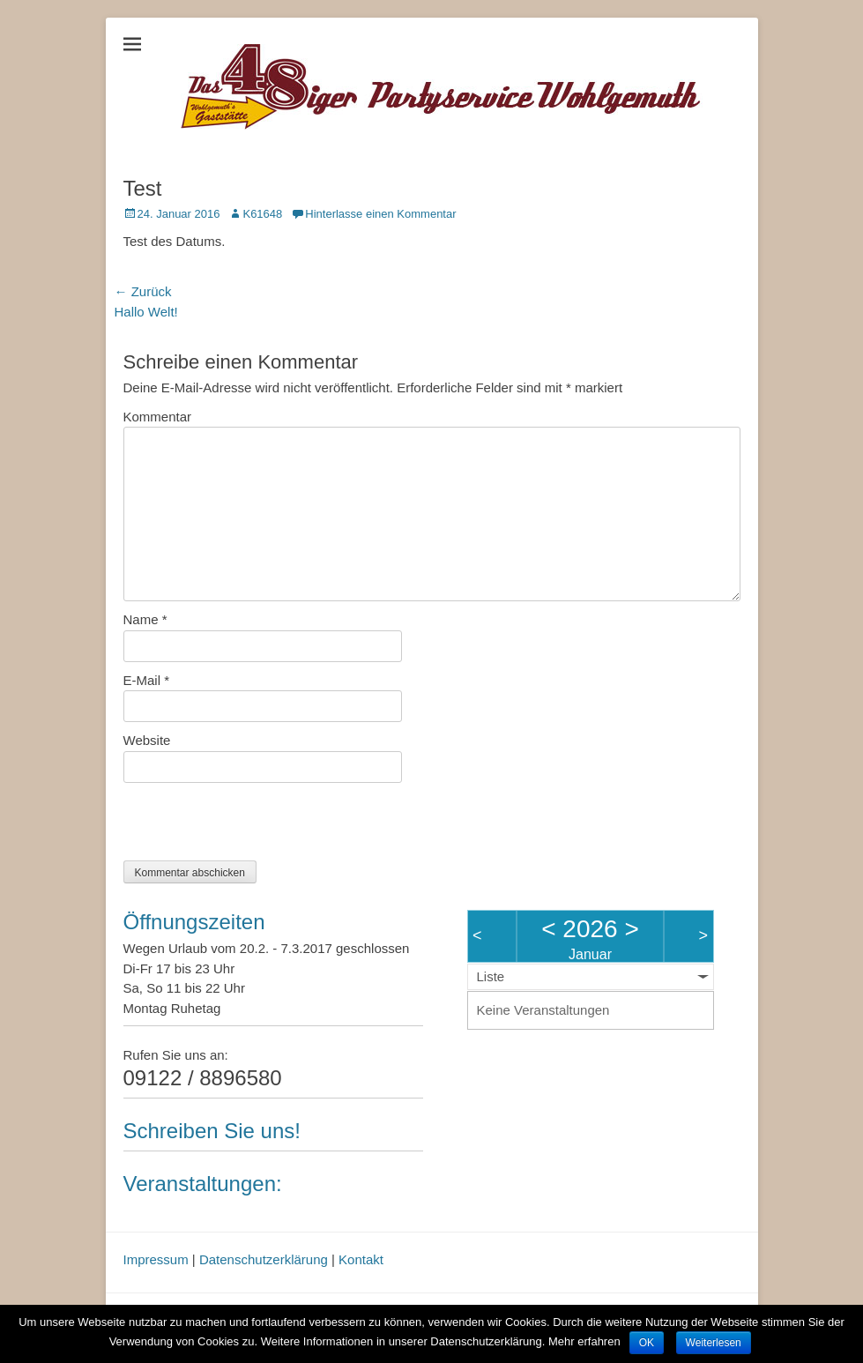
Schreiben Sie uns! (212, 1131)
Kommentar (157, 416)
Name (145, 619)
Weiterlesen (713, 1343)
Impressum (156, 1259)
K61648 (262, 213)
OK (646, 1343)
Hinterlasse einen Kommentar (380, 213)
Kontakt (361, 1259)
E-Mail (146, 680)
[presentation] (257, 826)
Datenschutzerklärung (263, 1259)
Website (147, 740)
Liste (491, 976)
